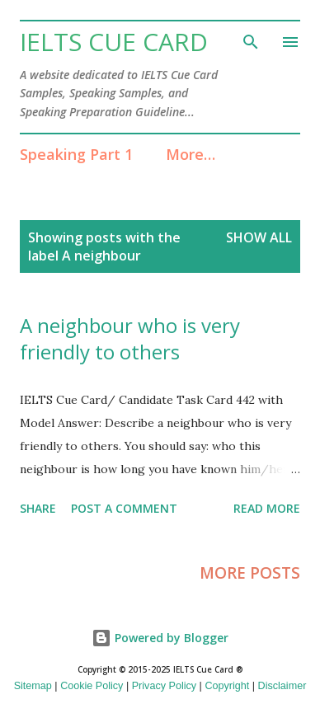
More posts (250, 573)
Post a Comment (124, 508)
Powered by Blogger (160, 637)
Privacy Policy (164, 686)
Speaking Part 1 (76, 154)
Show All (259, 237)
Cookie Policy (91, 686)
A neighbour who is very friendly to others (130, 338)
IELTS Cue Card (114, 42)
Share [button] (38, 508)
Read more (266, 508)
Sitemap (33, 686)
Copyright (227, 686)
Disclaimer (282, 686)
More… (190, 154)
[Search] (251, 39)
